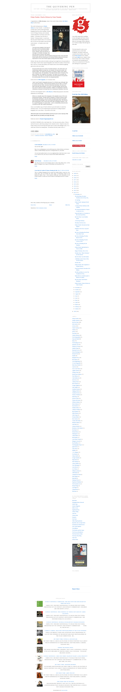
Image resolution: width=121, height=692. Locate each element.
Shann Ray (74, 396)
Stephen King (75, 348)
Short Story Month (76, 365)
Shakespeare (75, 433)
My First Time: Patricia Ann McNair (65, 639)
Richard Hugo (75, 485)
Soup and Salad (75, 339)
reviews (74, 326)
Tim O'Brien (75, 376)
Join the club (77, 262)
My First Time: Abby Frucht (65, 673)
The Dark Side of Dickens (65, 681)
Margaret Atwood (76, 441)
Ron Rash (74, 430)
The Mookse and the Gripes (78, 530)
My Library (74, 359)
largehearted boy (75, 509)
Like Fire (74, 513)
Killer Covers (75, 508)
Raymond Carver (76, 350)
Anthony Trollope (76, 409)
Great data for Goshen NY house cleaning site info (46, 170)
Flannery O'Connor (76, 346)
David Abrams (38, 160)
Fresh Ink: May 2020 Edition (80, 94)
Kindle (73, 355)
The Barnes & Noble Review (78, 524)
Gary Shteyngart (75, 465)
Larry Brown (75, 467)
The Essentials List (76, 483)
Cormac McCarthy (76, 420)
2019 (75, 175)
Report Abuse (76, 589)
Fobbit (73, 329)
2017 (75, 179)
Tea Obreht (74, 454)
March (76, 304)
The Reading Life (76, 342)
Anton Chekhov (75, 463)
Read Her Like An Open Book (78, 522)
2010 (75, 311)
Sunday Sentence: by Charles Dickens (65, 622)
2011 (75, 192)
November (77, 287)
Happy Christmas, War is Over (81, 250)
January (77, 308)
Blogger (64, 690)
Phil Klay (74, 491)
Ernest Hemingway (76, 352)
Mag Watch (74, 459)
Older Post (67, 205)
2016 (75, 182)
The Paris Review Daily (77, 533)
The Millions (75, 528)
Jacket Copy (75, 504)
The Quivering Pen (60, 6)
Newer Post (33, 205)
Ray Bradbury (75, 443)
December (77, 194)
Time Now (74, 537)
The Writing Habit (76, 337)
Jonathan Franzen (76, 389)
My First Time (75, 322)
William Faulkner (76, 402)
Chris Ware (74, 448)
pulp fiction (74, 446)
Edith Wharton (75, 413)
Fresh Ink (74, 333)
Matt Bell (74, 478)
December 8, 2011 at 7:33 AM (50, 160)
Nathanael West (75, 480)
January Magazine (76, 506)
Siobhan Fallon (75, 407)
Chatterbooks (75, 489)
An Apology (77, 200)
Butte (73, 340)
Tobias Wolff (75, 456)
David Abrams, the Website (78, 153)
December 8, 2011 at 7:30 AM (49, 144)
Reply (36, 156)
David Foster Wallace (76, 374)
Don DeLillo (75, 405)
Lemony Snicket (75, 426)
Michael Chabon (75, 422)
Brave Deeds (75, 383)
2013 (75, 188)
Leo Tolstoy (74, 469)
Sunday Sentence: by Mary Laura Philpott (66, 656)
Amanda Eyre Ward (76, 474)
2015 (75, 184)
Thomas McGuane (76, 400)
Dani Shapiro (75, 476)
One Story (74, 519)
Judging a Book (75, 391)
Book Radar (74, 437)
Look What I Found (76, 439)
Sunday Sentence (76, 320)
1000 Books (74, 472)
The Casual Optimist (76, 526)
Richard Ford (75, 353)
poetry (73, 331)
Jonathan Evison (75, 392)
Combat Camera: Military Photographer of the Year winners (65, 630)
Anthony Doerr (75, 381)
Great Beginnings (76, 361)
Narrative (74, 517)
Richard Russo (75, 431)
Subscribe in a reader (76, 159)
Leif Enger (74, 487)
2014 (75, 186)
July (76, 296)
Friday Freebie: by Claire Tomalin (46, 17)
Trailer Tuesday (75, 327)
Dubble (73, 450)
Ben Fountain (75, 411)
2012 (75, 190)
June (76, 298)
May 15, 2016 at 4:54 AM (63, 170)
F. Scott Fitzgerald (76, 363)
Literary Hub (75, 515)
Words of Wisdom (76, 394)
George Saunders (76, 457)
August (77, 293)
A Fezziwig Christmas (79, 220)
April (76, 302)
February (77, 306)
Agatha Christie (75, 370)
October (77, 289)
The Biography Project (77, 444)
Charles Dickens (39, 135)
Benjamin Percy (75, 357)
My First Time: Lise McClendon (82, 256)
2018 (75, 177)
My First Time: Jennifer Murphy (65, 664)
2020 (75, 173)
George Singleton (76, 385)
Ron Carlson (75, 418)
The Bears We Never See (80, 222)
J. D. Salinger (75, 452)
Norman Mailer (75, 417)
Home (50, 205)
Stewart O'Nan (75, 398)
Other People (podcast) (77, 520)
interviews (74, 379)
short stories (74, 324)
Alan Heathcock (75, 378)
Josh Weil (74, 424)
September (77, 291)
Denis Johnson (75, 404)
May (76, 300)
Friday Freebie (49, 135)
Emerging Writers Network (78, 502)
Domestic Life (75, 344)
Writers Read (75, 539)
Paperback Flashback (76, 482)
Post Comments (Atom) (42, 208)
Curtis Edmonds (38, 144)
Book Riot (74, 500)
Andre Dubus (75, 435)
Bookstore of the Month (77, 428)
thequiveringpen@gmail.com (46, 118)
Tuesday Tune (75, 372)
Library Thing (75, 511)
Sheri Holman (75, 461)
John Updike (75, 387)
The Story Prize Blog (76, 535)
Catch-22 (74, 366)
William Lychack (76, 470)
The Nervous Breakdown (77, 532)
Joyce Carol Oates (76, 368)
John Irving (74, 415)
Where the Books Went (65, 647)
